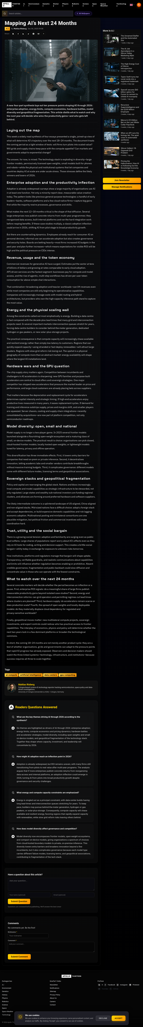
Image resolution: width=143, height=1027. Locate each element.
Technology (121, 5)
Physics (65, 5)
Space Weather (104, 5)
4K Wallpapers (83, 13)
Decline (103, 1018)
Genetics (46, 5)
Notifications (54, 988)
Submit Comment (19, 957)
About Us (53, 998)
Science (86, 5)
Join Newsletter (121, 180)
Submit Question (19, 901)
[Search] (4, 13)
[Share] (44, 34)
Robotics (75, 5)
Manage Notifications (122, 187)
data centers (50, 675)
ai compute (11, 675)
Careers (53, 1001)
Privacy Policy (55, 995)
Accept (118, 1018)
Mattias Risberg (20, 28)
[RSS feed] (139, 5)
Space (94, 5)
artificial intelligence (30, 675)
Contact (53, 1005)
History (56, 5)
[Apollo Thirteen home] (11, 4)
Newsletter (54, 985)
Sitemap (53, 991)
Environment (34, 5)
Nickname (12, 932)
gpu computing (67, 675)
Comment (12, 940)
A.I (24, 5)
